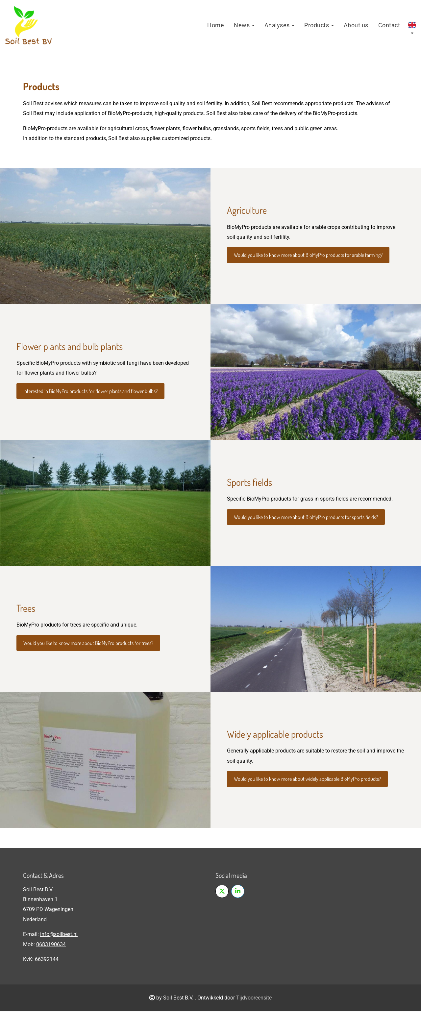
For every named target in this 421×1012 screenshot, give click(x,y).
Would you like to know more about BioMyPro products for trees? (88, 643)
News (244, 25)
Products (319, 25)
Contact (389, 25)
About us (356, 25)
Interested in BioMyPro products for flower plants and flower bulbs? (90, 391)
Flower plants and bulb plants (69, 346)
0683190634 (51, 945)
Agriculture (247, 211)
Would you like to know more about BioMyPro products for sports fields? (306, 517)
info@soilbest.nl (59, 935)
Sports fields (249, 483)
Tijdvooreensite (254, 998)
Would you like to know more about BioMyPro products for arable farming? (308, 255)
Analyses (279, 25)
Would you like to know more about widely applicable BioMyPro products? (307, 779)
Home (215, 25)
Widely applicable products (275, 734)
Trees (25, 609)
